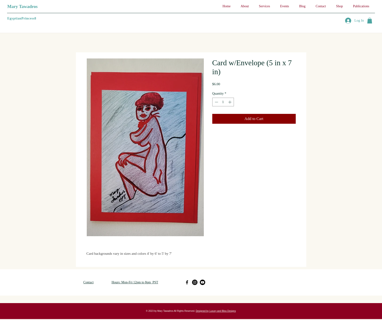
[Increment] (230, 102)
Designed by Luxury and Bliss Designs (216, 311)
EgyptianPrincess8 (21, 18)
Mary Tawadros (22, 6)
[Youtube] (202, 282)
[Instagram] (194, 282)
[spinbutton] (223, 102)
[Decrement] (216, 102)
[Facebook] (187, 282)
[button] (369, 20)
